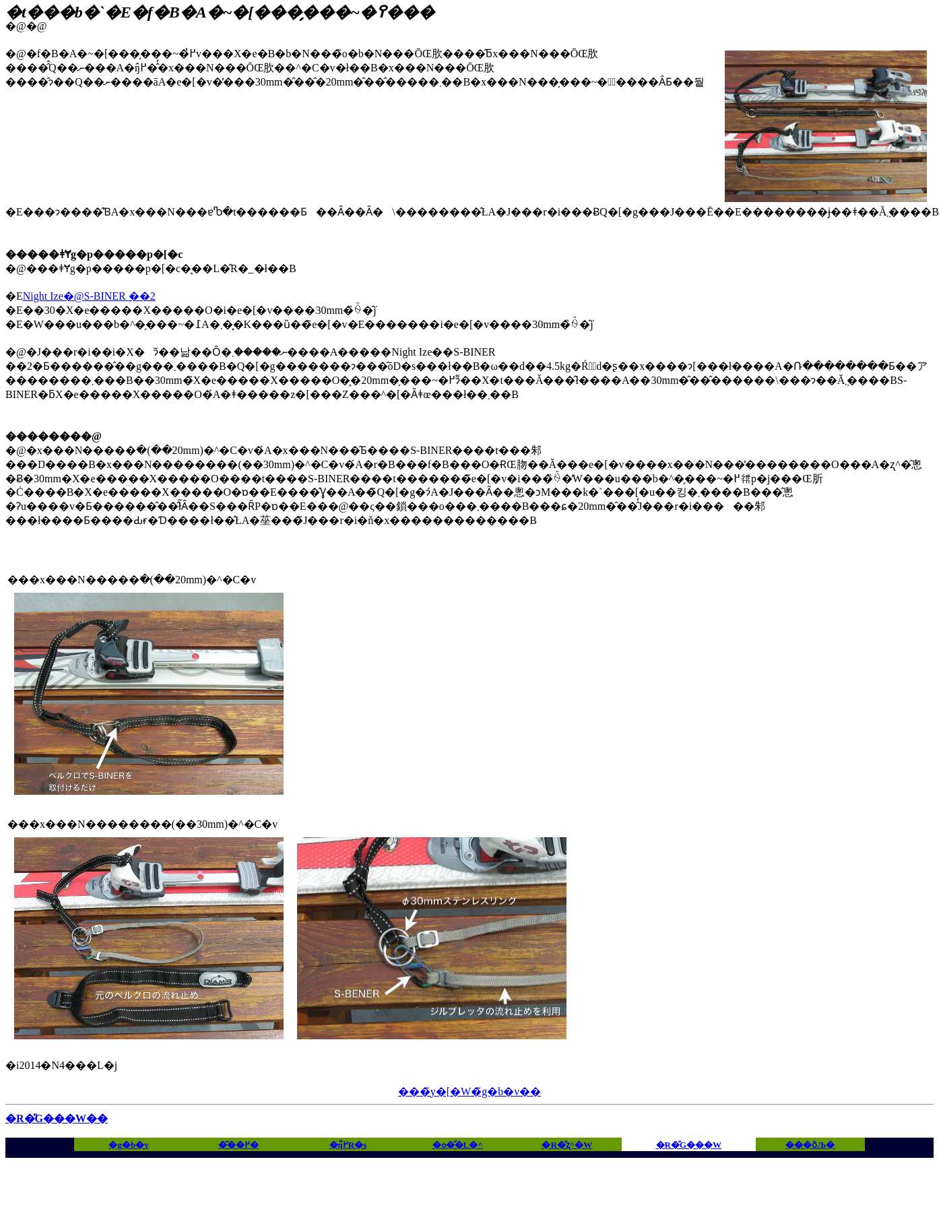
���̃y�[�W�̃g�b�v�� (469, 1091)
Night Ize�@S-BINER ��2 (89, 296)
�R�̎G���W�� (56, 1118)
